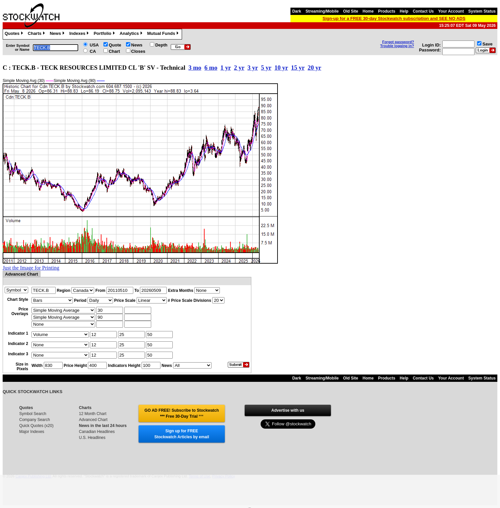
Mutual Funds (163, 34)
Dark (296, 11)
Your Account (451, 11)
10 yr (281, 67)
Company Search (34, 419)
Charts (37, 34)
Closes (138, 51)
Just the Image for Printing (31, 268)
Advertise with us (287, 410)
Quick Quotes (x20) (36, 425)
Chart (114, 51)
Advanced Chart (93, 419)
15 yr (298, 67)
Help (404, 11)
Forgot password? (398, 42)
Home (368, 11)
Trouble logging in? (397, 46)
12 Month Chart (92, 413)
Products (386, 11)
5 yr (266, 67)
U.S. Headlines (92, 437)
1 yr (225, 67)
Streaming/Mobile (322, 11)
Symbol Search (32, 413)
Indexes (79, 34)
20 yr (314, 67)
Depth (161, 44)
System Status (482, 11)
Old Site (350, 11)
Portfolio (105, 34)
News (58, 34)
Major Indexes (31, 431)
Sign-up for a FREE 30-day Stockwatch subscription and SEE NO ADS (394, 18)
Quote (115, 44)
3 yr (252, 67)
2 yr (239, 67)
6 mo (211, 67)
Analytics (132, 34)
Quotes (15, 34)
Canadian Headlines (97, 431)
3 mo (194, 67)
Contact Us (423, 11)
